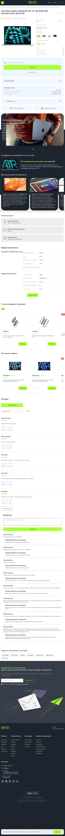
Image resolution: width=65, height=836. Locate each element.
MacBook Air (39, 753)
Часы (2, 746)
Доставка (13, 744)
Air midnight (5, 655)
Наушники (4, 749)
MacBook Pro (39, 751)
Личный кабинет (15, 740)
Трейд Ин (13, 753)
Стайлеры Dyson (40, 746)
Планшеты (4, 742)
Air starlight (30, 655)
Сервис (13, 749)
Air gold (22, 655)
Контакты (27, 746)
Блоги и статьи (28, 742)
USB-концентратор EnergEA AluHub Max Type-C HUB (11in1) (13, 336)
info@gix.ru (6, 768)
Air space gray (39, 655)
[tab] (14, 51)
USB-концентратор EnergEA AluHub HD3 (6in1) (43, 336)
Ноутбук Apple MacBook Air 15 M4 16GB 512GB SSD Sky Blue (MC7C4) (13, 380)
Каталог (4, 736)
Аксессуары (4, 751)
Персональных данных (22, 684)
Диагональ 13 (49, 655)
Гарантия (13, 751)
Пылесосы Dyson (40, 749)
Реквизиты (27, 744)
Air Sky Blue (14, 655)
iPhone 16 (38, 742)
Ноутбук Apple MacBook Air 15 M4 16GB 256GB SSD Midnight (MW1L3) (42, 380)
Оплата (13, 746)
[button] (31, 149)
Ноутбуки (3, 744)
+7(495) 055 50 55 (8, 765)
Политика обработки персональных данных (32, 797)
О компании (28, 740)
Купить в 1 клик (33, 72)
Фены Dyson (39, 744)
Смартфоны (4, 740)
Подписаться (28, 680)
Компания (28, 736)
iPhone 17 (38, 740)
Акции (12, 755)
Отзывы (13, 742)
